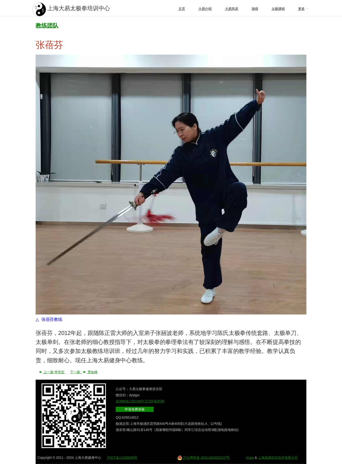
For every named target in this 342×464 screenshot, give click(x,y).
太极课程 (278, 9)
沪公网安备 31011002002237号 (203, 457)
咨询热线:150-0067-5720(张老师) (140, 401)
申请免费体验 (135, 409)
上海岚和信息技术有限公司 (278, 457)
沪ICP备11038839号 (122, 457)
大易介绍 (205, 9)
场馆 (255, 9)
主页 (181, 9)
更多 (301, 9)
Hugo (250, 457)
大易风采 (231, 9)
